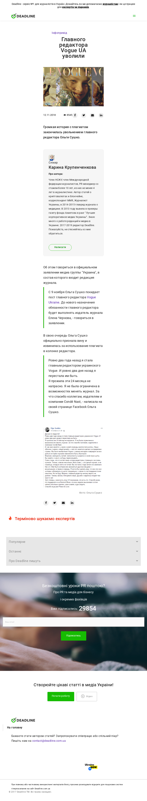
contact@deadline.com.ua (49, 740)
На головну (14, 727)
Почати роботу (61, 695)
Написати (60, 247)
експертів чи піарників (75, 7)
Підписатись (73, 635)
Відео (86, 696)
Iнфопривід (59, 32)
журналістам (110, 4)
